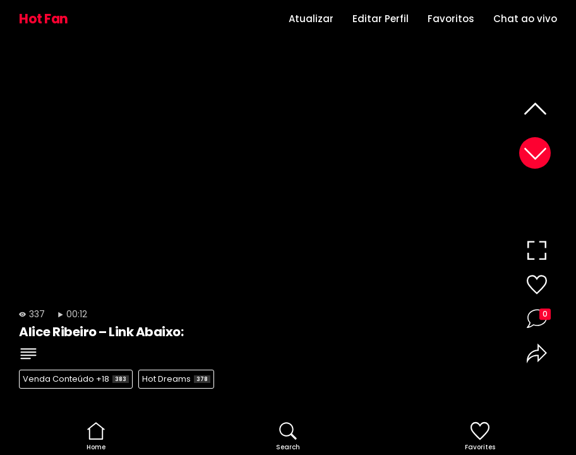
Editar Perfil (380, 18)
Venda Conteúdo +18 (76, 379)
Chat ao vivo (525, 18)
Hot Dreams (176, 379)
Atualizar (311, 18)
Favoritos (451, 18)
